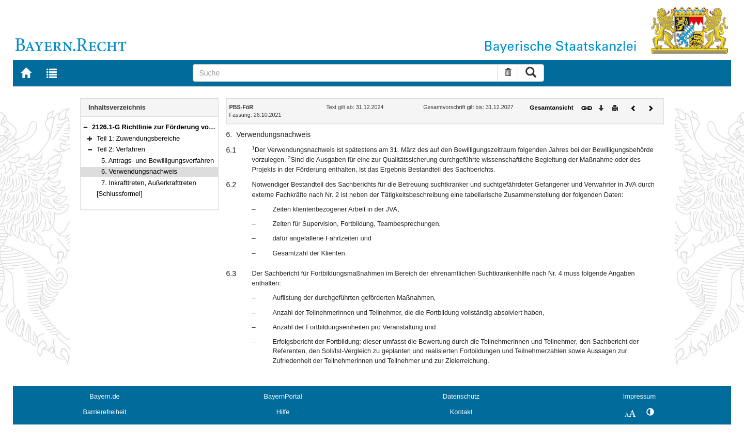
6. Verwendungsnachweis (139, 171)
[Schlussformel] (120, 194)
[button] (85, 127)
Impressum (639, 396)
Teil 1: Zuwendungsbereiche (138, 138)
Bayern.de (104, 396)
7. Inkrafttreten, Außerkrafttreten (148, 183)
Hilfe (283, 412)
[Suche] (345, 73)
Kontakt (461, 412)
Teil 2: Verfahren (121, 149)
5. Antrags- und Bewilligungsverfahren (157, 160)
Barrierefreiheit (105, 412)
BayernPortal (283, 396)
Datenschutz (461, 396)
